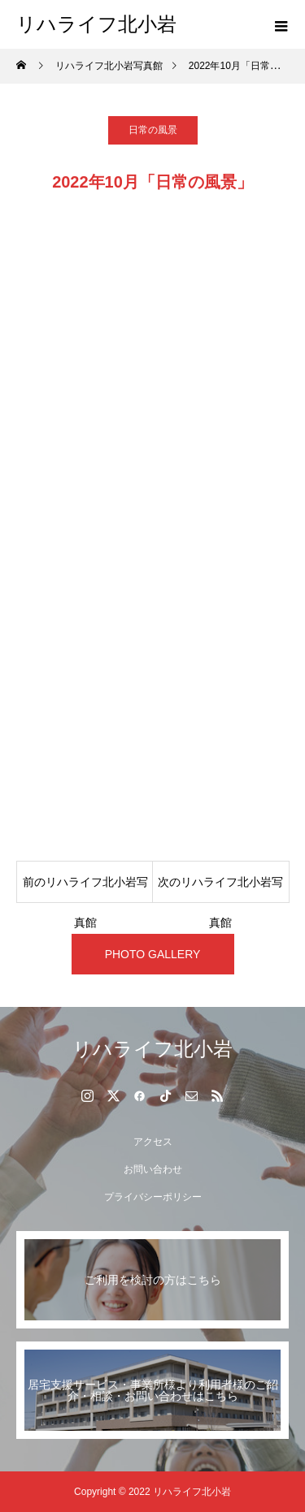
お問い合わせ (153, 1169)
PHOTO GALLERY (153, 954)
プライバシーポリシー (153, 1197)
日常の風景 (153, 130)
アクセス (152, 1141)
